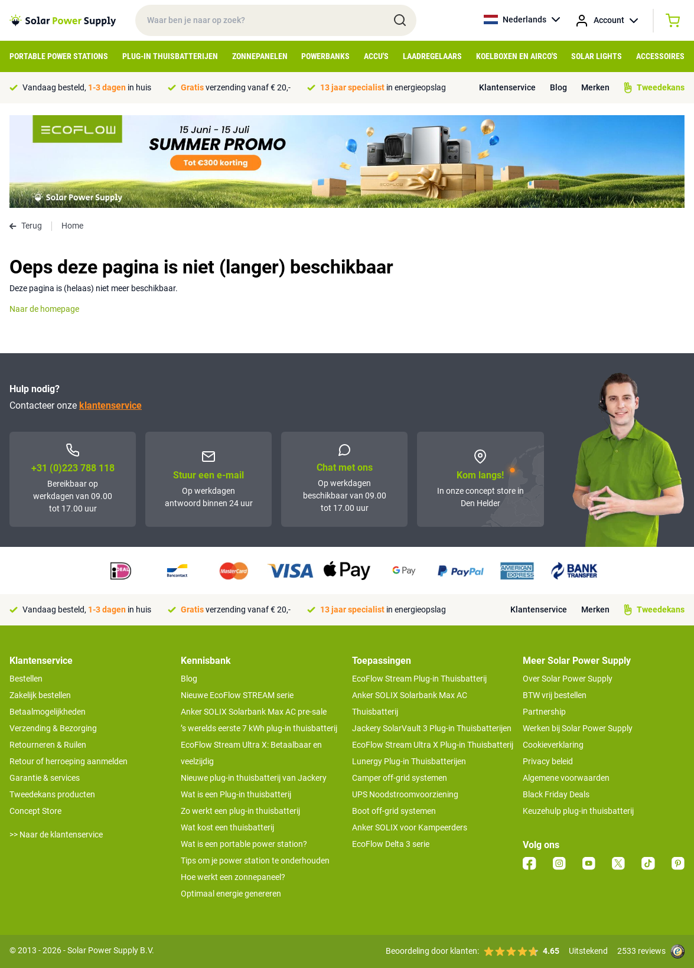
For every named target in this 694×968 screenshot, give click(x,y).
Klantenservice (507, 87)
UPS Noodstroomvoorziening (405, 794)
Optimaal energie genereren (231, 893)
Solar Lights (596, 56)
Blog (558, 87)
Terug (25, 225)
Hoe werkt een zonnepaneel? (233, 877)
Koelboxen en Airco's (517, 56)
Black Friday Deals (556, 794)
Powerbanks (325, 56)
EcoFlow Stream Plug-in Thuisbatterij (419, 678)
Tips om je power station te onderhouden (255, 860)
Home (72, 225)
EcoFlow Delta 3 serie (390, 844)
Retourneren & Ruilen (47, 744)
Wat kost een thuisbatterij (227, 827)
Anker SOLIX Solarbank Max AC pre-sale (254, 711)
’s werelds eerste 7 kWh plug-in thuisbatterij (259, 728)
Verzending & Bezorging (53, 728)
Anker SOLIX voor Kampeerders (409, 827)
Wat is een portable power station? (244, 844)
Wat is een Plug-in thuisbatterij (236, 794)
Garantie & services (44, 778)
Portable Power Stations (58, 56)
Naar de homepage (44, 309)
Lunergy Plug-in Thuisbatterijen (409, 761)
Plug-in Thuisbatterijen (170, 56)
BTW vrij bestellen (555, 695)
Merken (595, 87)
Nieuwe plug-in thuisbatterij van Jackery (254, 778)
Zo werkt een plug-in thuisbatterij (240, 811)
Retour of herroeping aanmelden (68, 761)
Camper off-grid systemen (399, 778)
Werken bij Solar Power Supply (578, 728)
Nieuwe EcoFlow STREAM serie (237, 695)
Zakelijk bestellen (40, 695)
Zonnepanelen (260, 56)
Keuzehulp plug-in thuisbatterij (578, 811)
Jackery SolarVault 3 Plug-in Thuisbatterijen (431, 728)
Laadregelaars (432, 56)
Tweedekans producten (52, 794)
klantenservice (110, 405)
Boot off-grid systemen (394, 811)
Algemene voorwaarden (566, 778)
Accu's (376, 56)
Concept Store (35, 811)
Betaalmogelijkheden (47, 711)
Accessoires (660, 56)
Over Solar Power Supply (567, 678)
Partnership (544, 711)
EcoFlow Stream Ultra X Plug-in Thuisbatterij (432, 744)
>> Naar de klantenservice (56, 834)
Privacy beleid (548, 761)
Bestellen (26, 678)
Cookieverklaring (553, 744)
